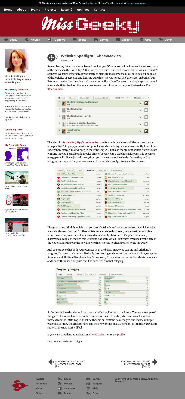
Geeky (13, 39)
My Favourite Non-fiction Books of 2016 (16, 210)
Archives (83, 9)
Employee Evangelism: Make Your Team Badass (16, 164)
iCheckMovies (55, 89)
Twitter (40, 378)
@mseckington (12, 82)
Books (82, 39)
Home (8, 9)
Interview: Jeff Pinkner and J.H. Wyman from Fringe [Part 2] (135, 364)
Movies (35, 39)
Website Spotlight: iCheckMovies (91, 56)
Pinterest (41, 393)
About (21, 9)
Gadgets (126, 39)
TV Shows (59, 39)
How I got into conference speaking (15, 234)
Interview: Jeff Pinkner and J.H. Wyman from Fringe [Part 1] (69, 364)
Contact (99, 9)
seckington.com (137, 3)
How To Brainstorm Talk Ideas (16, 187)
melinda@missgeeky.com (18, 79)
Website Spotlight (72, 341)
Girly (148, 39)
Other (168, 39)
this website (67, 142)
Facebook (41, 383)
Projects (50, 9)
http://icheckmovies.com (90, 142)
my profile (119, 334)
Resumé (66, 9)
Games (103, 39)
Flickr (39, 388)
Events (35, 9)
